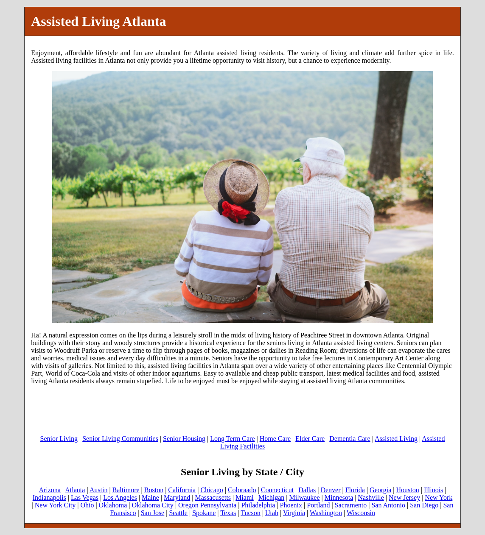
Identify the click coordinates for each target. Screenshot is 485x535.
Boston (153, 489)
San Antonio (388, 505)
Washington (326, 512)
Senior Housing (184, 438)
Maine (150, 497)
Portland (318, 505)
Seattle (178, 512)
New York (438, 497)
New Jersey (404, 497)
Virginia (294, 512)
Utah (271, 512)
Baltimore (126, 489)
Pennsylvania (218, 505)
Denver (330, 489)
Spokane (204, 512)
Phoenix (291, 505)
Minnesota (339, 497)
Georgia (380, 489)
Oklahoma (113, 505)
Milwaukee (304, 497)
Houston (407, 489)
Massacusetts (212, 497)
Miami (244, 497)
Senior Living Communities (120, 438)
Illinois (433, 489)
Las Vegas (84, 497)
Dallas (307, 489)
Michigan (271, 497)
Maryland (177, 497)
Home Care (275, 438)
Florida (355, 489)
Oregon (188, 505)
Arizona (50, 489)
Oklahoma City (152, 505)
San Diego (424, 505)
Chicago (211, 489)
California (182, 489)
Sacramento (351, 505)
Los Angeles (120, 497)
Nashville (371, 497)
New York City (55, 505)
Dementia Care (349, 438)
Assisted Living (396, 438)
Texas (228, 512)
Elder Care (310, 438)
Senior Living (59, 438)
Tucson (251, 512)
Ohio (87, 505)
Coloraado (242, 489)
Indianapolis (49, 497)
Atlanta (75, 489)
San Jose (153, 512)
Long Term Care (232, 438)
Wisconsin (361, 512)
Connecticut (277, 489)
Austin (99, 489)
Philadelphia (258, 505)
